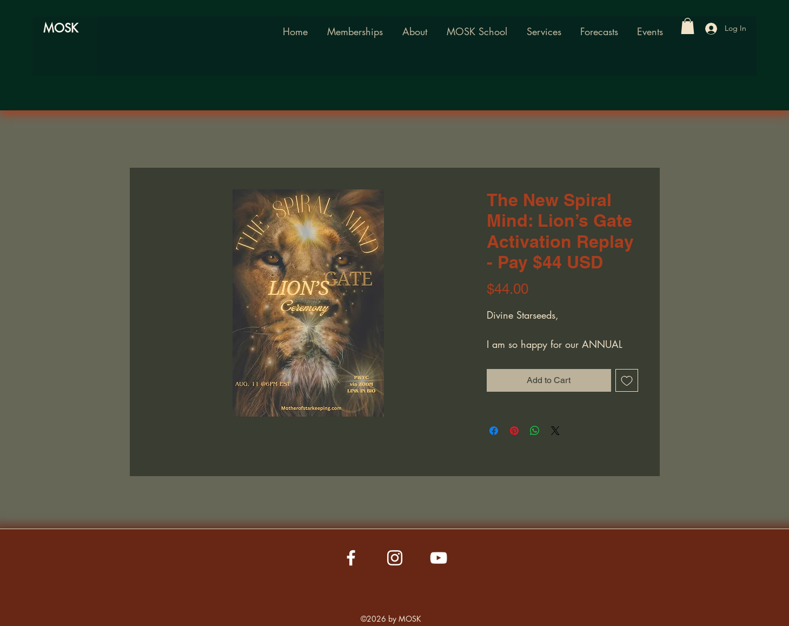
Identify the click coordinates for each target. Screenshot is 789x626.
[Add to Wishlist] (626, 380)
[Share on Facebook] (493, 430)
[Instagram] (394, 558)
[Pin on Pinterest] (514, 430)
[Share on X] (555, 430)
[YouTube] (438, 558)
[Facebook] (351, 558)
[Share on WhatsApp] (534, 430)
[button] (477, 31)
